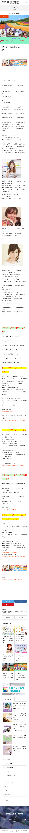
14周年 (4, 611)
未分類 (4, 16)
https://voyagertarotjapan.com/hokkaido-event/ (12, 313)
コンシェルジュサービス (9, 775)
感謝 (24, 611)
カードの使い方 (7, 771)
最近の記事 (8, 699)
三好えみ (17, 611)
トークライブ (6, 779)
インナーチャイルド (8, 767)
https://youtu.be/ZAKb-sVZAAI (9, 509)
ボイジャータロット (10, 611)
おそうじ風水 (6, 759)
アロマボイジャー (7, 763)
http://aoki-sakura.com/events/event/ (9, 411)
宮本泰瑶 (21, 611)
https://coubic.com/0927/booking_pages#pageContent (13, 420)
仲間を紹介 (6, 786)
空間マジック (6, 794)
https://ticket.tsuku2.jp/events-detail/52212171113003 (13, 465)
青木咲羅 (8, 612)
